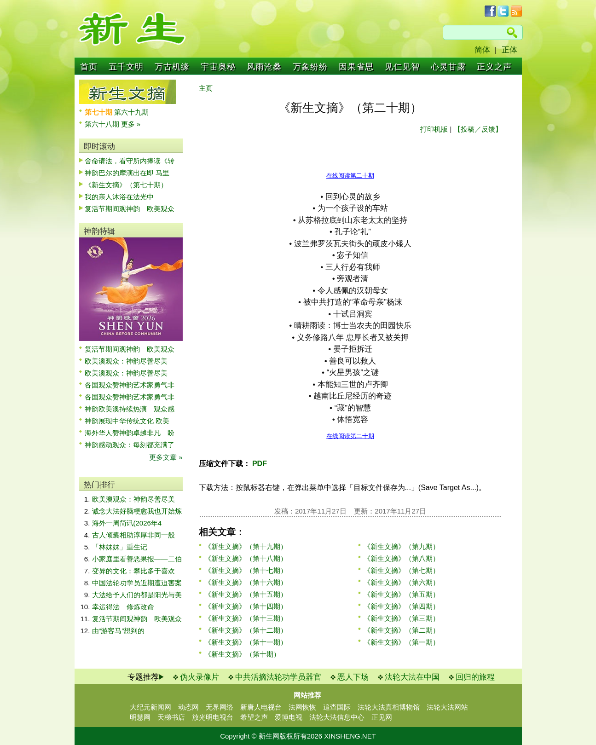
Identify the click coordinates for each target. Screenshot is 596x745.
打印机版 (434, 129)
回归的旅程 (475, 677)
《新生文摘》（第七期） (402, 570)
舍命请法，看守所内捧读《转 (129, 161)
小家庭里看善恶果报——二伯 (137, 559)
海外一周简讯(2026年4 (127, 523)
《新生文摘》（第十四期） (245, 606)
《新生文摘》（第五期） (402, 594)
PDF (258, 464)
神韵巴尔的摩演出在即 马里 (127, 173)
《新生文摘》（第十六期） (245, 582)
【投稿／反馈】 (478, 129)
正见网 (381, 717)
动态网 (188, 707)
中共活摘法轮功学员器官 (278, 677)
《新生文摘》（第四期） (402, 606)
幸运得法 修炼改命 (123, 607)
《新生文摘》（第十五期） (245, 594)
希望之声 (254, 717)
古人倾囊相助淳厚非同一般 (133, 535)
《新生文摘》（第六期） (402, 582)
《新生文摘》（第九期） (402, 546)
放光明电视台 (212, 717)
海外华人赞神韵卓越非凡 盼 (129, 433)
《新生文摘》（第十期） (242, 654)
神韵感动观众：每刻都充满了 (129, 445)
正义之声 (494, 66)
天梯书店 (171, 717)
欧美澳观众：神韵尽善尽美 (129, 361)
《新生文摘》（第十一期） (245, 642)
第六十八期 (103, 124)
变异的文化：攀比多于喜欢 (133, 571)
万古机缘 (172, 66)
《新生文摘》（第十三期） (245, 618)
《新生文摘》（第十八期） (245, 558)
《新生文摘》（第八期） (402, 558)
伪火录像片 (199, 677)
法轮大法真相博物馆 (389, 707)
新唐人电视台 (261, 707)
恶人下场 (353, 677)
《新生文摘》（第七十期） (126, 185)
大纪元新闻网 (150, 707)
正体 (509, 50)
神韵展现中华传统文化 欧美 (127, 421)
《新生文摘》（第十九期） (245, 546)
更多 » (131, 124)
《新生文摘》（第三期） (402, 618)
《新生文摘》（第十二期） (245, 630)
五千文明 (126, 66)
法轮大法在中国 (412, 677)
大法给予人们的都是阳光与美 (137, 595)
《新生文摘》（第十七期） (245, 570)
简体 (482, 50)
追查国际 (337, 707)
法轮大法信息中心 (337, 717)
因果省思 (356, 66)
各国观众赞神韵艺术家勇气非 (129, 385)
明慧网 (140, 717)
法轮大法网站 (447, 707)
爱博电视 (288, 717)
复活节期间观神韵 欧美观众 (129, 209)
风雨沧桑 (264, 66)
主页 (206, 88)
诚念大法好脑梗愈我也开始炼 (137, 511)
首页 (89, 66)
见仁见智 (402, 66)
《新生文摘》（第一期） (402, 642)
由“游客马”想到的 (118, 631)
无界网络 (219, 707)
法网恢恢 (302, 707)
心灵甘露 (448, 66)
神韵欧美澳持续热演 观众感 (129, 409)
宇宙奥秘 (218, 66)
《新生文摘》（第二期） (402, 630)
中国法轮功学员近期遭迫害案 (137, 583)
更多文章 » (166, 457)
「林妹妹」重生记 (119, 547)
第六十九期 (131, 112)
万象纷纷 (310, 66)
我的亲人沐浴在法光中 (119, 197)
